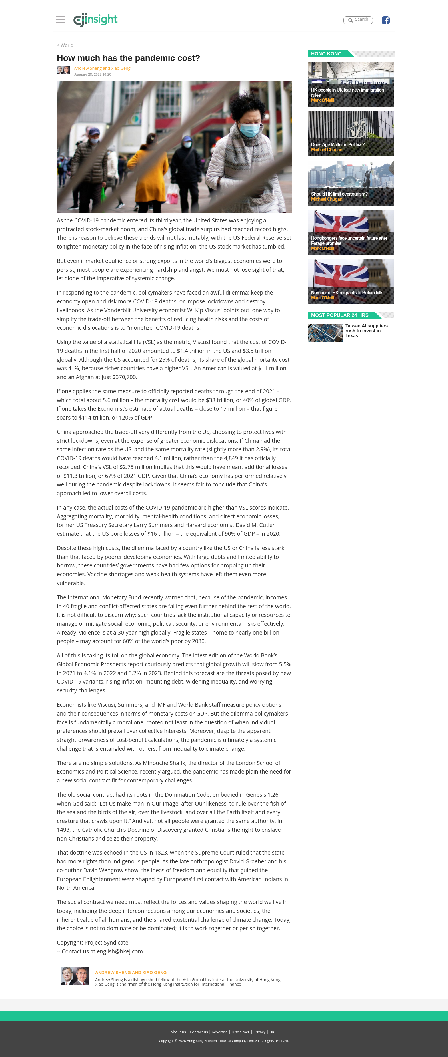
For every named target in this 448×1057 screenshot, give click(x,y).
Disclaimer (241, 1031)
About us (178, 1031)
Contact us (199, 1031)
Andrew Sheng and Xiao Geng (102, 68)
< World (65, 45)
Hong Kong (326, 54)
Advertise (220, 1031)
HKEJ (273, 1031)
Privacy (259, 1031)
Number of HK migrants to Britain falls (347, 292)
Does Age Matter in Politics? (338, 144)
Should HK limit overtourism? (339, 194)
